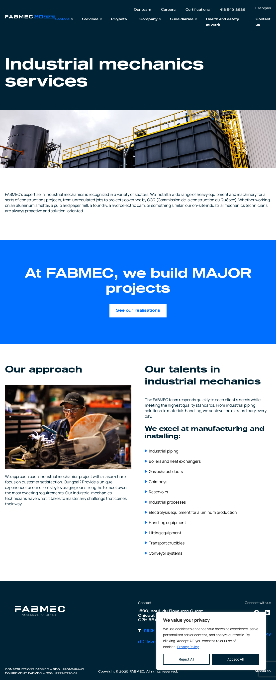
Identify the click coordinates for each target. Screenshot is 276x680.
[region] (211, 641)
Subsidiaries (181, 19)
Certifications (197, 9)
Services (90, 19)
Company (148, 19)
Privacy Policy (188, 646)
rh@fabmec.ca (153, 641)
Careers (168, 9)
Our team (142, 9)
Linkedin (267, 611)
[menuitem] (263, 8)
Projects (119, 19)
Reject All (186, 659)
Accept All (235, 659)
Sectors (62, 19)
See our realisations (138, 310)
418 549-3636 (232, 9)
